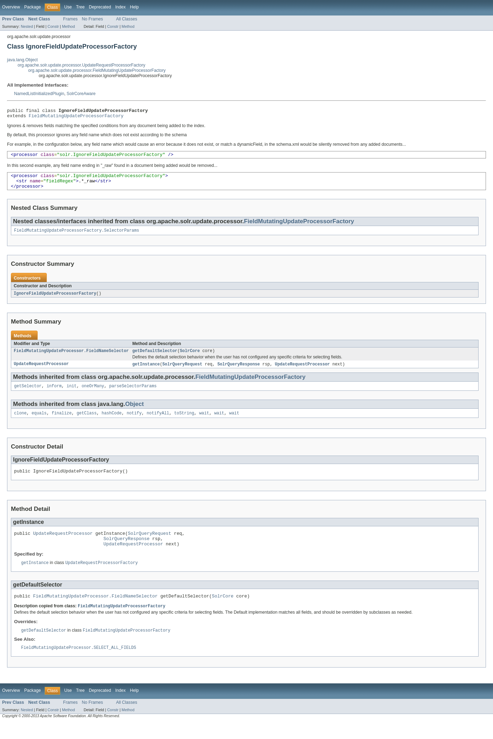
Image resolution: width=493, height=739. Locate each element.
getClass (87, 423)
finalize (62, 423)
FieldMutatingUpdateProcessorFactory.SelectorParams (76, 237)
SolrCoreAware (81, 93)
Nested (27, 26)
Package (32, 7)
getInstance (146, 372)
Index (120, 7)
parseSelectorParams (133, 395)
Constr (53, 26)
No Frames (92, 19)
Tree (80, 7)
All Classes (126, 19)
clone (20, 423)
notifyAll (158, 423)
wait (204, 423)
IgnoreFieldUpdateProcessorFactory (55, 300)
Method (68, 26)
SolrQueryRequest (182, 372)
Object (134, 413)
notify (134, 423)
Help (134, 7)
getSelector (28, 395)
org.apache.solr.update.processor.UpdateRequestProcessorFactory (81, 65)
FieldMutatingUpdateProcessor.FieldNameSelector (71, 359)
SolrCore (190, 359)
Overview (11, 7)
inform (54, 395)
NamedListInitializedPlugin (39, 93)
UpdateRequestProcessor (41, 372)
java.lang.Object (22, 59)
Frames (70, 19)
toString (184, 423)
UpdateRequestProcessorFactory (101, 577)
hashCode (112, 423)
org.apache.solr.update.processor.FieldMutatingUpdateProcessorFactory (97, 70)
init (71, 395)
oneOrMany (93, 395)
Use (68, 7)
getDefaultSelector (154, 359)
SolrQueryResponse (238, 372)
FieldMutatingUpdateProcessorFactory (76, 117)
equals (39, 423)
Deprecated (100, 7)
